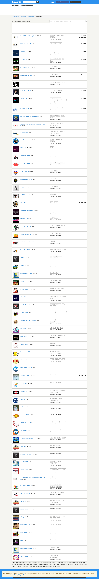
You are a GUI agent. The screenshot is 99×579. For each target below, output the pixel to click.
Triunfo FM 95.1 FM (25, 509)
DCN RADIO (23, 297)
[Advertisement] (49, 33)
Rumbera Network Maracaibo (28, 438)
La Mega (22, 517)
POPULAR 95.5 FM (25, 493)
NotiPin (22, 540)
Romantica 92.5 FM (25, 422)
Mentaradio (23, 187)
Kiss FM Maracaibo (25, 305)
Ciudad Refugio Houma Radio (28, 320)
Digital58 (22, 399)
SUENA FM (23, 501)
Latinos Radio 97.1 (25, 67)
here (24, 573)
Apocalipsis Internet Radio (27, 210)
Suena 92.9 (23, 446)
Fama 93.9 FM (24, 462)
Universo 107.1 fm (25, 524)
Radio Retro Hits (24, 281)
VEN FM (22, 265)
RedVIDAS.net (23, 257)
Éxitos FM (22, 83)
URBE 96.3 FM (24, 218)
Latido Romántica (25, 163)
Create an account (75, 2)
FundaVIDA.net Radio (26, 485)
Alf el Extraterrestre (25, 195)
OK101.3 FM (23, 148)
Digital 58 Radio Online (26, 367)
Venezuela (24, 16)
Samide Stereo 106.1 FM (27, 242)
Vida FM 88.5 (23, 383)
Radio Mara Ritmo (25, 375)
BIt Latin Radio (24, 312)
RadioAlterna (23, 59)
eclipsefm (22, 360)
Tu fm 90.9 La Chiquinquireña (28, 36)
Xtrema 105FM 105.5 (25, 454)
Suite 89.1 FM (23, 98)
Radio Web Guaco (25, 155)
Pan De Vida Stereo (25, 226)
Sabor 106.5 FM (24, 171)
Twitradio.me (23, 430)
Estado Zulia (31, 16)
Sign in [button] (84, 2)
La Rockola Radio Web (26, 179)
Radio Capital (23, 391)
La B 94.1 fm (23, 328)
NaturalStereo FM (25, 352)
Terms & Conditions (28, 575)
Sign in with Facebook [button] (62, 2)
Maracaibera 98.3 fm (26, 250)
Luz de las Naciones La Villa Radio (29, 116)
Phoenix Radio (24, 470)
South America (15, 16)
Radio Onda (23, 51)
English (73, 571)
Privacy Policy (17, 575)
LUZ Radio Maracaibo (26, 548)
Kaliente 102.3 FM (25, 289)
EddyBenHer (23, 407)
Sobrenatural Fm (24, 556)
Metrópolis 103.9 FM (25, 234)
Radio (53, 2)
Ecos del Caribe (24, 108)
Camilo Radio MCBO (25, 91)
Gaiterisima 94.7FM (25, 44)
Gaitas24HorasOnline (26, 75)
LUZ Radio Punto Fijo (26, 273)
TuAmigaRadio (24, 132)
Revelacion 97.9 (24, 415)
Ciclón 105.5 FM (24, 336)
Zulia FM (22, 202)
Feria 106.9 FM (24, 532)
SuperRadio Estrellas (26, 140)
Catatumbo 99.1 (24, 344)
